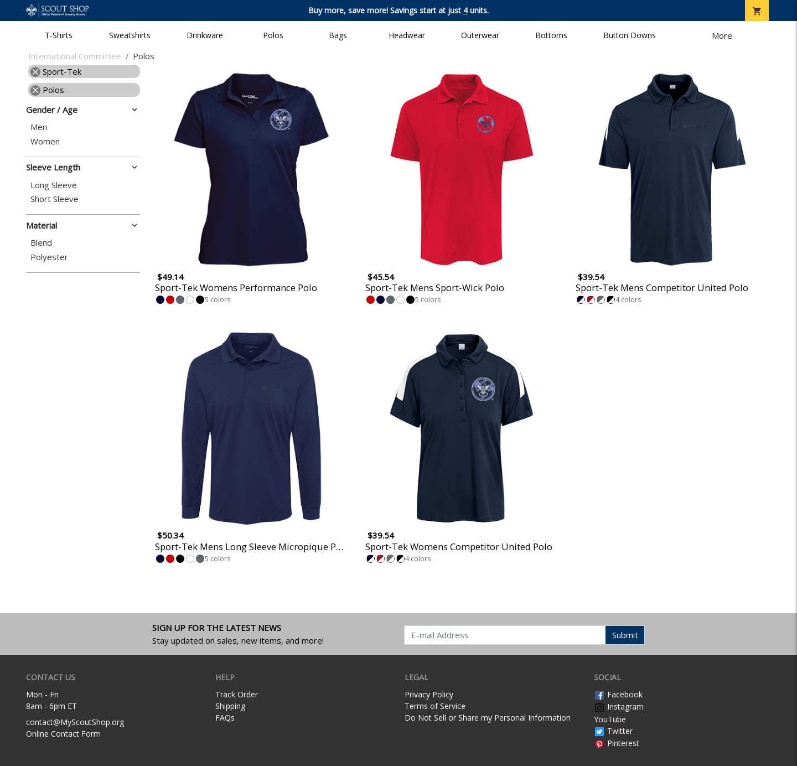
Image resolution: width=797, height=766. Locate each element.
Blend (41, 242)
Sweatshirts (130, 35)
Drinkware (205, 35)
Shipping (230, 706)
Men (38, 127)
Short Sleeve (54, 199)
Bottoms (551, 35)
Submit (625, 634)
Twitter (613, 731)
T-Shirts (59, 35)
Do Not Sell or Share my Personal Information (488, 717)
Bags (338, 35)
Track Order (236, 694)
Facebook (618, 694)
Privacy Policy (429, 694)
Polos (273, 35)
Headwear (407, 35)
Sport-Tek (55, 71)
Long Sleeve (53, 185)
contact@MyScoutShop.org (75, 722)
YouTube (610, 719)
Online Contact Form (63, 733)
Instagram (619, 706)
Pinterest (616, 743)
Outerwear (480, 35)
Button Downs (629, 35)
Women (45, 141)
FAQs (225, 717)
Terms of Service (435, 706)
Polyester (49, 257)
